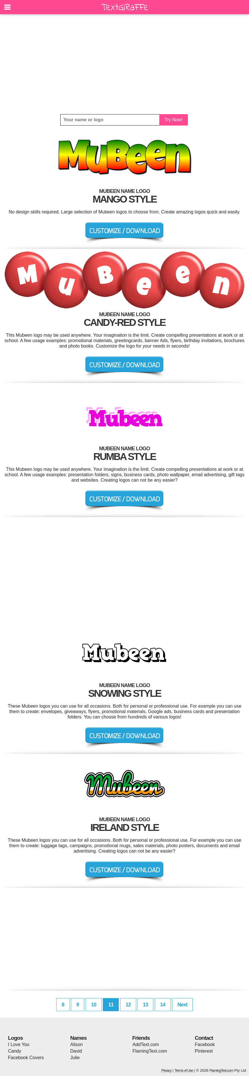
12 (128, 1005)
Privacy (166, 1070)
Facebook (205, 1044)
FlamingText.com (149, 1051)
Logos (15, 1038)
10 (93, 1005)
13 (145, 1005)
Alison (76, 1044)
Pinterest (204, 1051)
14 (162, 1005)
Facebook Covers (26, 1057)
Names (78, 1038)
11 (110, 1005)
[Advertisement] (124, 64)
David (76, 1051)
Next (182, 1005)
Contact (204, 1038)
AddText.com (145, 1044)
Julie (75, 1057)
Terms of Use (183, 1070)
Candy (14, 1051)
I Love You (18, 1044)
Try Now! (173, 119)
